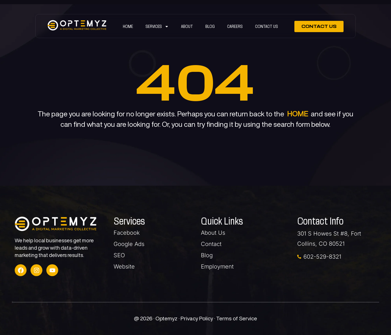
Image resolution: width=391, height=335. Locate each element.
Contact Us (266, 26)
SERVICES (157, 26)
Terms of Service (236, 318)
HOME (297, 113)
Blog (210, 26)
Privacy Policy (197, 318)
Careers (235, 26)
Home (128, 26)
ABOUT (187, 26)
